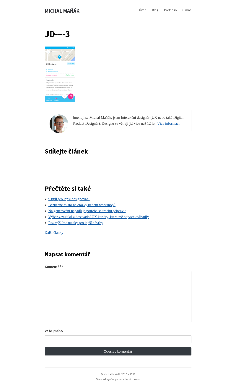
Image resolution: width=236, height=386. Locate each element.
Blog (155, 10)
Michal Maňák (62, 11)
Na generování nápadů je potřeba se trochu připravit (87, 211)
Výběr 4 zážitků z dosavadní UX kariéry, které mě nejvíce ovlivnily (98, 217)
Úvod (142, 10)
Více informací (168, 123)
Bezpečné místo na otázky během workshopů (82, 205)
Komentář (54, 266)
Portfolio (170, 10)
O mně (186, 10)
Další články (54, 232)
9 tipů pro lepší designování (69, 199)
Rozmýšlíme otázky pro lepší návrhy (75, 223)
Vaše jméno (54, 330)
